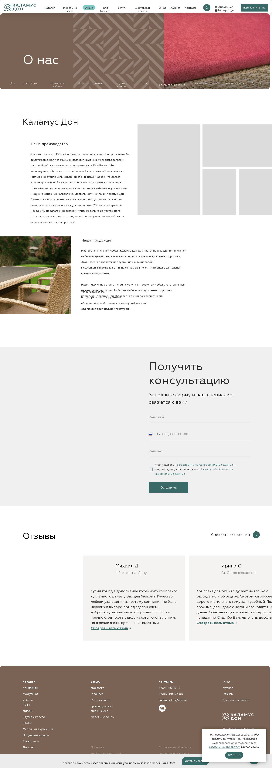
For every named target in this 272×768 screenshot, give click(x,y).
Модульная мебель (57, 85)
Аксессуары (233, 83)
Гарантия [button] (97, 694)
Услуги (122, 7)
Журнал (176, 7)
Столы (144, 83)
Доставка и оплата (142, 9)
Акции (89, 7)
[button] (254, 8)
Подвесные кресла (205, 83)
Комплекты (30, 83)
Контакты (191, 7)
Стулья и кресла (122, 85)
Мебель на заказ (70, 9)
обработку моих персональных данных (206, 465)
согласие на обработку (224, 747)
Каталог (50, 7)
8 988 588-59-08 (171, 694)
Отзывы (228, 694)
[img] (206, 7)
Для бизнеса (105, 9)
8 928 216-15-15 (169, 688)
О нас (162, 7)
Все (12, 83)
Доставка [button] (97, 688)
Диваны (98, 83)
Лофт (81, 83)
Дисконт (257, 83)
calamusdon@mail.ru (173, 700)
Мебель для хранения (171, 84)
